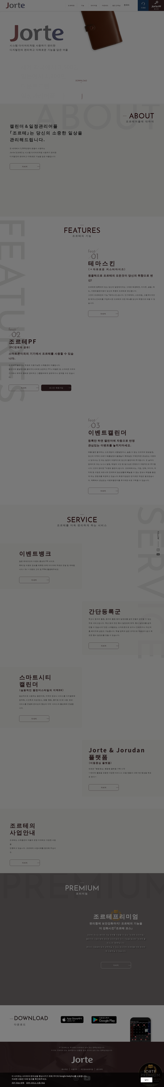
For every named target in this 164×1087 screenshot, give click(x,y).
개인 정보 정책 (18, 1082)
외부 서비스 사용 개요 (35, 1082)
